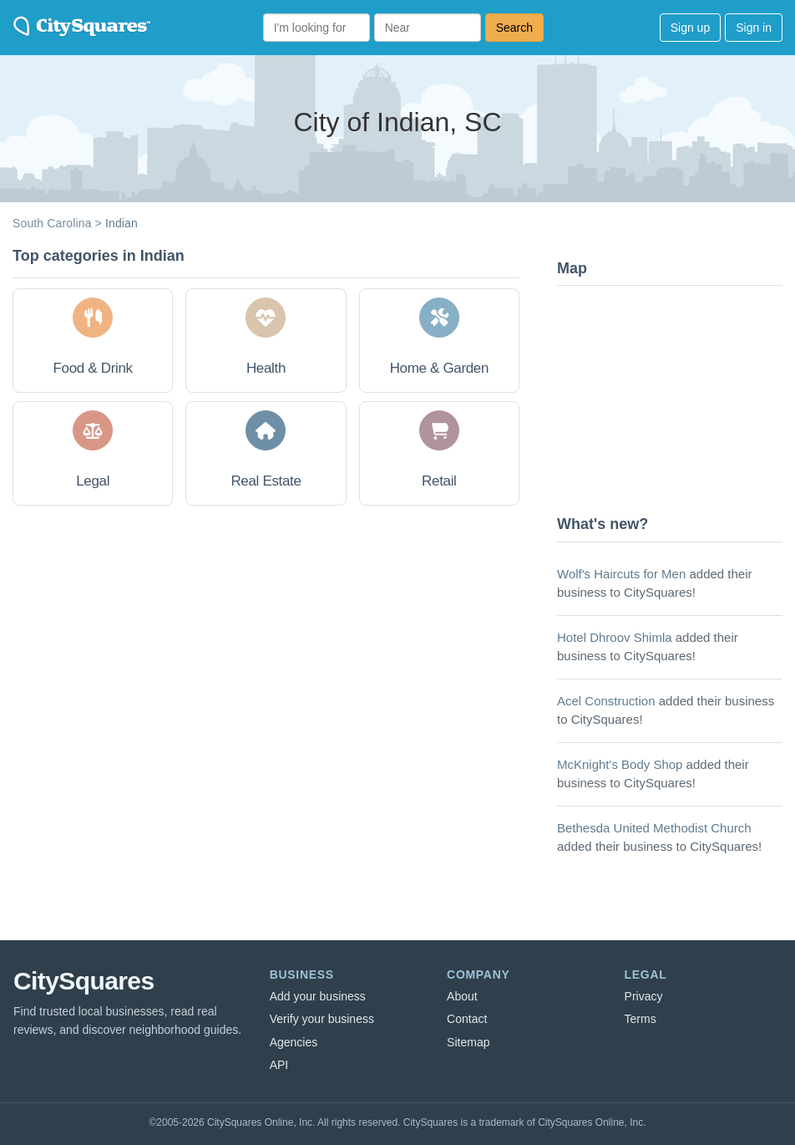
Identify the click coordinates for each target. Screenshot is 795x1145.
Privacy (644, 996)
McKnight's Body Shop (619, 764)
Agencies (294, 1042)
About (462, 996)
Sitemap (468, 1042)
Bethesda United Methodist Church (654, 828)
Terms (640, 1018)
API (279, 1064)
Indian (121, 223)
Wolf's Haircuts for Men (621, 574)
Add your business (318, 996)
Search (514, 27)
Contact (467, 1018)
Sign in (754, 27)
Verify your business (322, 1018)
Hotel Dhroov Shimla (614, 637)
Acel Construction (606, 701)
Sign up (690, 27)
